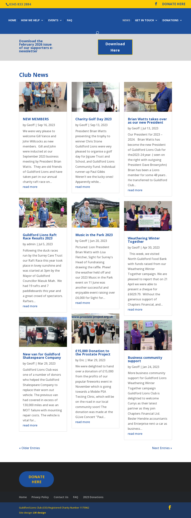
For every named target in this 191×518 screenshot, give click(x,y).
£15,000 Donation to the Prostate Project (92, 352)
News (127, 20)
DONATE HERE (173, 4)
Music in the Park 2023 (94, 235)
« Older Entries (29, 448)
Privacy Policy (40, 497)
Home (12, 20)
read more (30, 187)
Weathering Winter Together (144, 240)
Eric (81, 360)
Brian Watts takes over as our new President (147, 121)
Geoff (31, 125)
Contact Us (61, 497)
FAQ (69, 20)
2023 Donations (93, 497)
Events (53, 20)
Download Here (115, 47)
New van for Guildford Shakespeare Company (42, 356)
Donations (171, 20)
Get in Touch (145, 20)
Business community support (145, 359)
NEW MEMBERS (36, 119)
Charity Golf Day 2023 (93, 119)
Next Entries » (162, 448)
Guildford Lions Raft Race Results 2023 (40, 236)
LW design (39, 512)
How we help (30, 20)
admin (31, 244)
